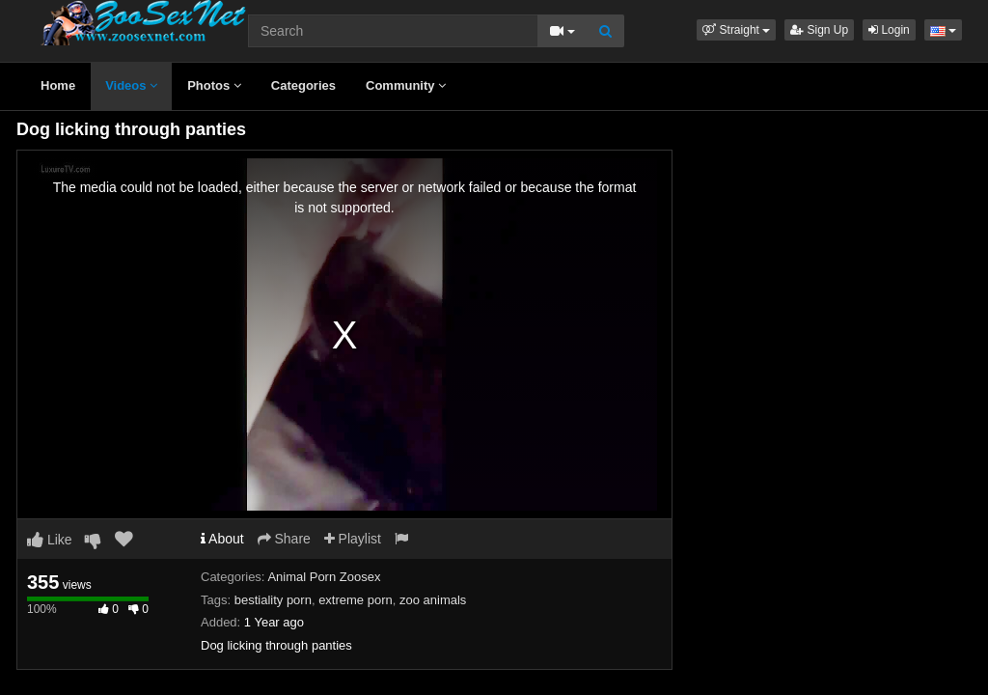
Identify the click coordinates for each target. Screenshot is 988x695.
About (222, 538)
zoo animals (432, 600)
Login (889, 30)
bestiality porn (273, 600)
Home (58, 85)
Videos (131, 85)
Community (406, 85)
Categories (303, 85)
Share (284, 538)
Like (49, 539)
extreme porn (355, 600)
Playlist (352, 538)
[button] (736, 30)
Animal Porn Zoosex (323, 577)
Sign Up (819, 30)
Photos (214, 85)
